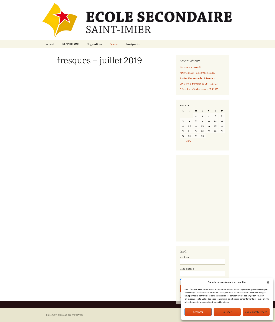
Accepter (198, 312)
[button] (268, 282)
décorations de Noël (190, 67)
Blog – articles (94, 44)
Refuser (227, 312)
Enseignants (133, 44)
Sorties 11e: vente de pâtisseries (197, 78)
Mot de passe (187, 268)
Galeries (114, 44)
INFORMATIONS (70, 44)
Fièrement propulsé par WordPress (64, 314)
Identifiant (185, 257)
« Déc (189, 141)
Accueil (50, 44)
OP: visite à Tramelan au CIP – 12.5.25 (199, 83)
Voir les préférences (256, 312)
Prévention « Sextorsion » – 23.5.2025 (199, 89)
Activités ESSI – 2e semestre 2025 (197, 72)
